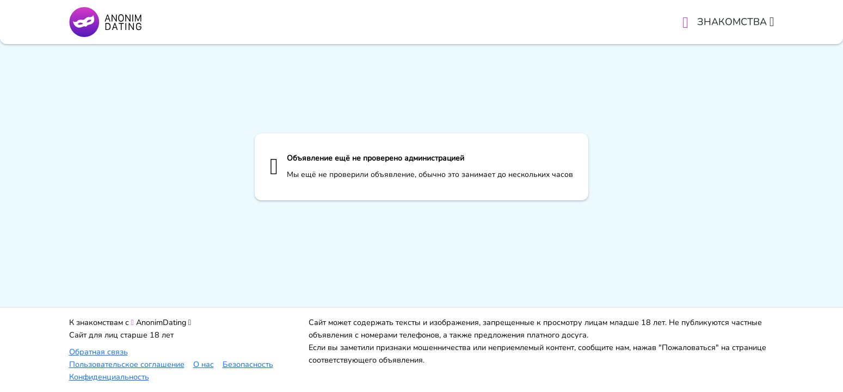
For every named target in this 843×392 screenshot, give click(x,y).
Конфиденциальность (109, 376)
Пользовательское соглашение (126, 364)
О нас (203, 364)
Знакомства (735, 22)
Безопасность (248, 364)
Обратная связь (98, 351)
